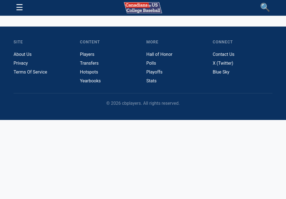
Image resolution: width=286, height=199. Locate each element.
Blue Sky (221, 72)
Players (87, 54)
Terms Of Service (30, 72)
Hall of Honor (159, 54)
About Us (23, 54)
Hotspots (89, 72)
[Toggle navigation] (19, 7)
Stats (151, 80)
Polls (151, 63)
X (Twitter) (223, 63)
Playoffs (154, 72)
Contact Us (224, 54)
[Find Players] (265, 7)
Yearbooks (90, 80)
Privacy (21, 63)
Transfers (89, 63)
